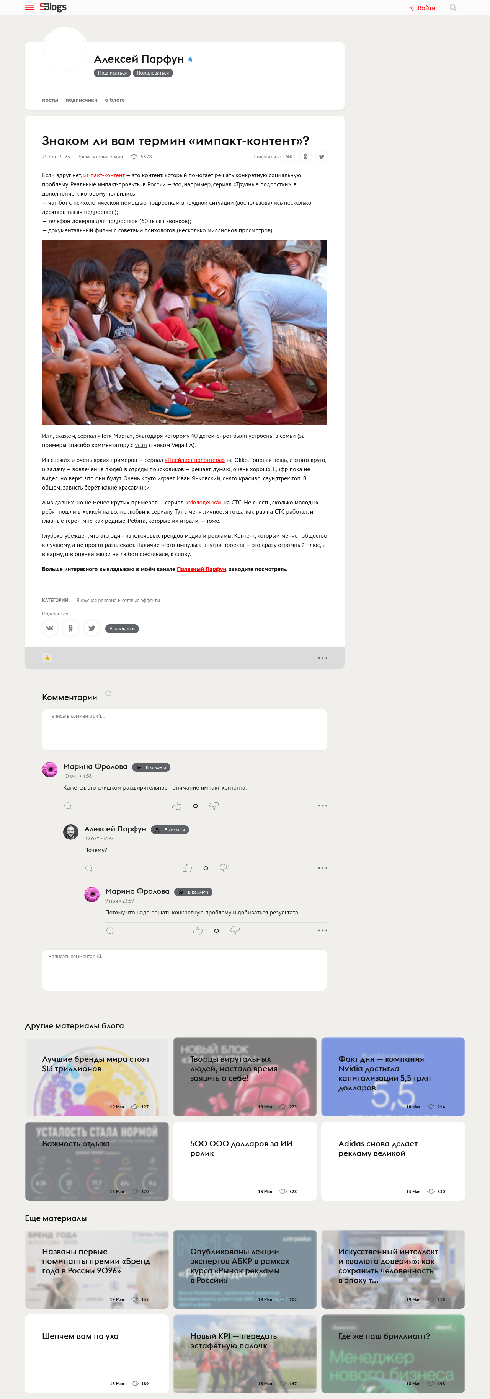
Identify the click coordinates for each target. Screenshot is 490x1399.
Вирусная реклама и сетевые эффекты (118, 600)
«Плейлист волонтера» (195, 460)
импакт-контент (104, 175)
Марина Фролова (95, 766)
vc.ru (141, 445)
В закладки (122, 628)
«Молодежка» (203, 502)
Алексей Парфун (139, 59)
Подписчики (81, 99)
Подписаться (112, 72)
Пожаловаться (153, 72)
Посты (50, 99)
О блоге (115, 99)
